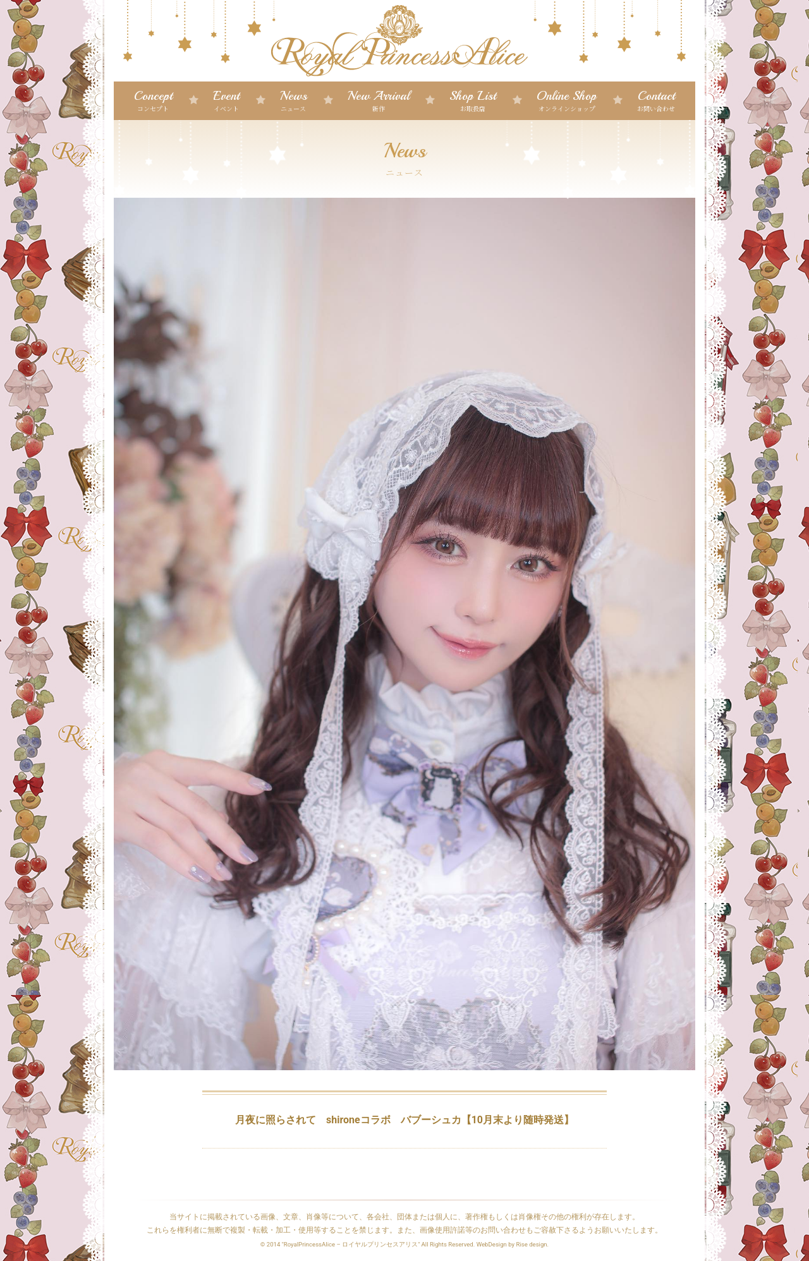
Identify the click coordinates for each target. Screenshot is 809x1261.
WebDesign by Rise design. (513, 1244)
